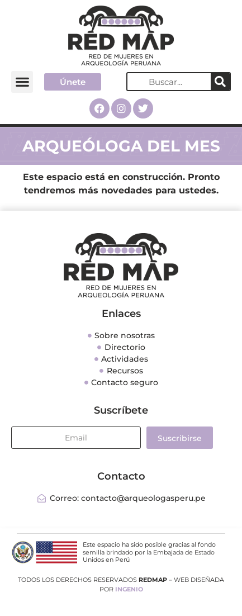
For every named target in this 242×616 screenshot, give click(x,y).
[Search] (220, 81)
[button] (22, 82)
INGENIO (129, 589)
